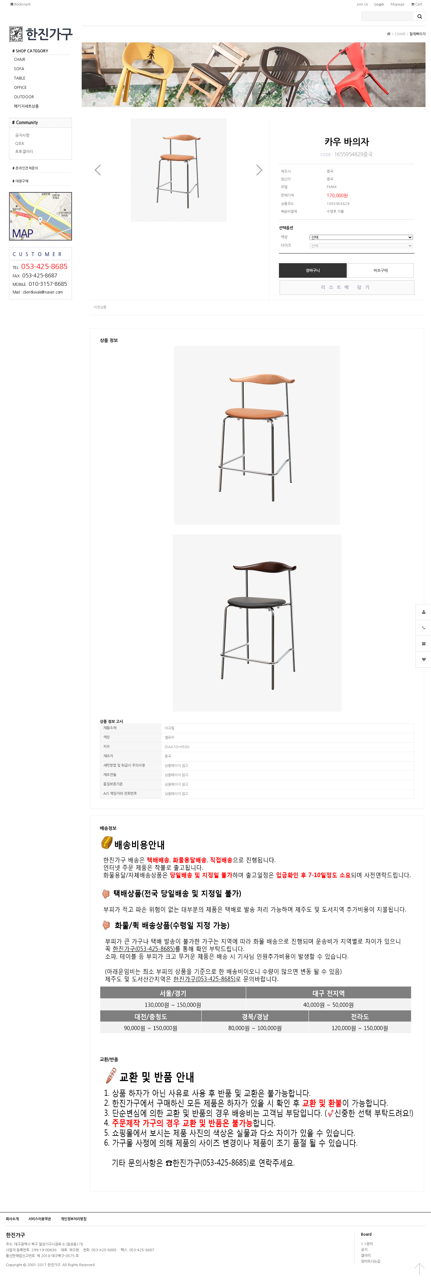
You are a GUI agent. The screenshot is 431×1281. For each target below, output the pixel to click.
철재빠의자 (417, 34)
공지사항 (22, 135)
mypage (398, 4)
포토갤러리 (24, 152)
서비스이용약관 (39, 1219)
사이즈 (286, 246)
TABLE (20, 78)
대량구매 (20, 181)
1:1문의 (367, 1244)
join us (362, 4)
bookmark (21, 4)
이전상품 (100, 307)
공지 (364, 1250)
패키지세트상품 (26, 106)
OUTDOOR (24, 97)
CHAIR (19, 59)
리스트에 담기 (347, 287)
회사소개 (12, 1219)
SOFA (19, 69)
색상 (284, 237)
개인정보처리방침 (74, 1219)
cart (416, 4)
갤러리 (366, 1255)
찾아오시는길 (370, 1261)
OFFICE (20, 88)
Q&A (19, 143)
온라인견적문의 (25, 168)
